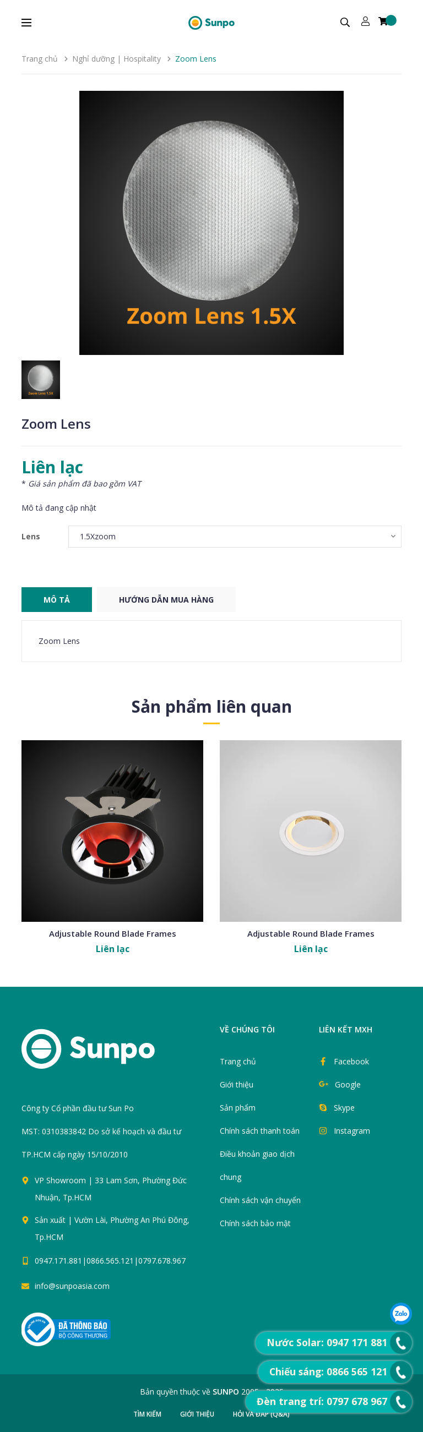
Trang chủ (238, 1061)
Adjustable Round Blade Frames (112, 933)
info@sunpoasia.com (72, 1286)
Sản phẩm (238, 1107)
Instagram (352, 1130)
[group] (211, 223)
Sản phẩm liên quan (212, 706)
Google (348, 1084)
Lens (30, 536)
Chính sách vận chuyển (260, 1200)
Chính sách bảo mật (255, 1223)
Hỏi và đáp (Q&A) (261, 1414)
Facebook (351, 1061)
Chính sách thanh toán (260, 1130)
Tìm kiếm (147, 1414)
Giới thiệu (236, 1084)
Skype (344, 1107)
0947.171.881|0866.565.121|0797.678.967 (110, 1260)
